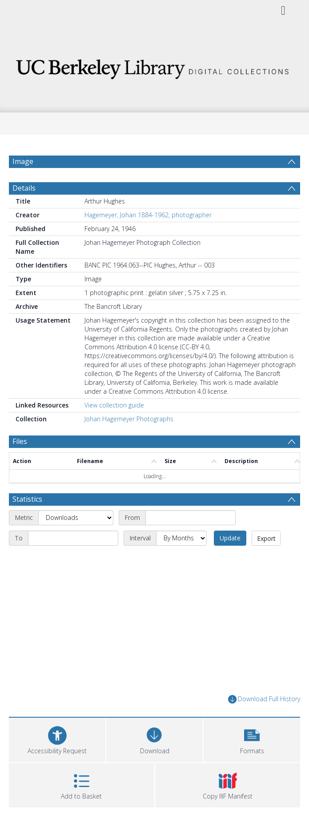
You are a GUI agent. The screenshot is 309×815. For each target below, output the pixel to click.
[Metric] (75, 517)
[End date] (73, 538)
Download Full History (264, 699)
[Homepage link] (154, 66)
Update (230, 538)
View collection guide (114, 405)
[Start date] (190, 517)
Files (19, 441)
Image (22, 161)
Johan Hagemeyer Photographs (128, 419)
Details (24, 188)
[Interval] (181, 538)
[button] (252, 739)
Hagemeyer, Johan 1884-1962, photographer (148, 215)
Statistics (27, 499)
